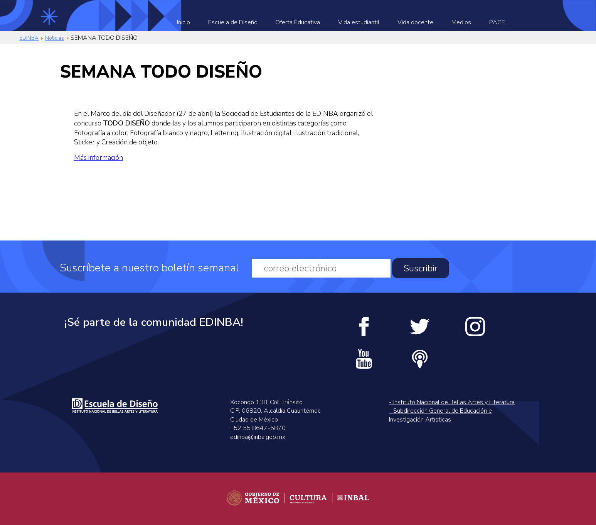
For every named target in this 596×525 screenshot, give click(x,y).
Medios (461, 22)
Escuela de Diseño (233, 22)
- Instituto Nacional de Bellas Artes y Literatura (452, 402)
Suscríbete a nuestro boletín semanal (149, 268)
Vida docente (415, 22)
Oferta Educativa (297, 22)
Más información (98, 157)
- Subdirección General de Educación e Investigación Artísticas (440, 414)
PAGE (497, 22)
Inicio (183, 22)
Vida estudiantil (358, 22)
